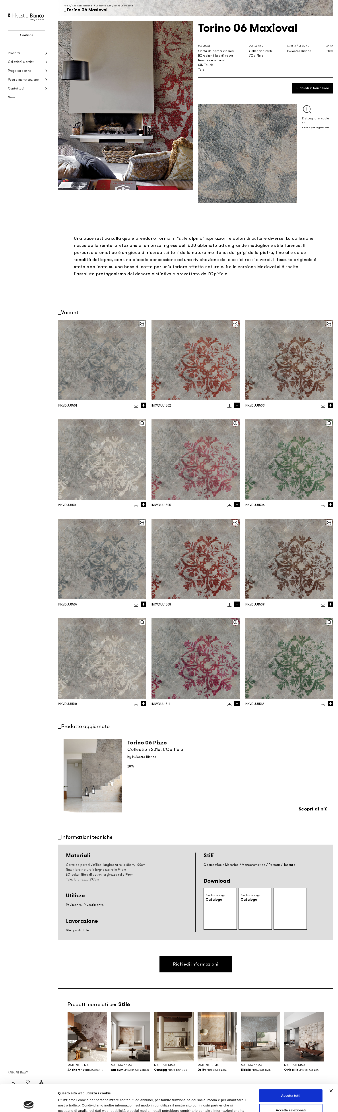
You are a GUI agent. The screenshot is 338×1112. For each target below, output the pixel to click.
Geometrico (213, 865)
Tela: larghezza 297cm (82, 879)
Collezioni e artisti (21, 62)
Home (67, 5)
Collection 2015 (104, 5)
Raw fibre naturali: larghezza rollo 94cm (96, 870)
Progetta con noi (20, 71)
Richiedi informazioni (313, 88)
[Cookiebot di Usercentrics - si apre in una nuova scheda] (28, 1103)
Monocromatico (253, 865)
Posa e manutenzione (23, 80)
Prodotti (14, 53)
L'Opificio (256, 56)
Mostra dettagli (233, 1103)
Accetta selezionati (291, 1083)
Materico (232, 865)
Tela (201, 70)
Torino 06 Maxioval (124, 5)
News (12, 97)
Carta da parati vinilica (216, 51)
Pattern (274, 865)
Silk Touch (205, 65)
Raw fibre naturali (211, 60)
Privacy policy (172, 1089)
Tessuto (289, 865)
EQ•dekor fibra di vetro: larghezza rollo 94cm (100, 874)
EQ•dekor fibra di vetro (215, 56)
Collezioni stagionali (82, 5)
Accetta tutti (290, 1068)
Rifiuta (291, 1097)
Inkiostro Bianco (299, 51)
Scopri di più (313, 809)
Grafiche (26, 35)
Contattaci (16, 88)
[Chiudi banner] (331, 1063)
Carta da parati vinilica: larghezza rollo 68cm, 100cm (106, 865)
